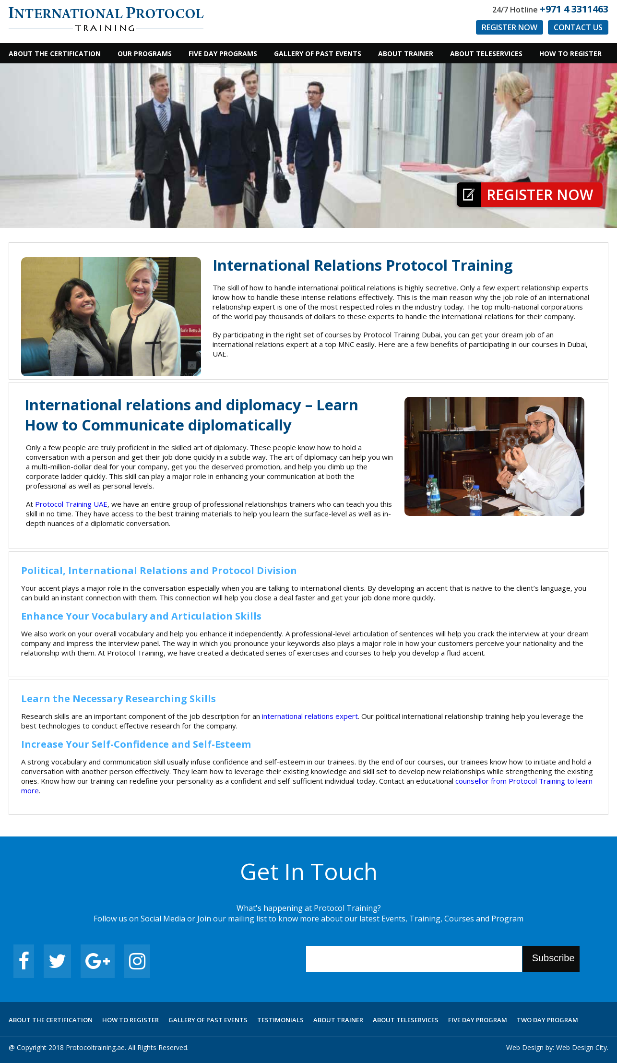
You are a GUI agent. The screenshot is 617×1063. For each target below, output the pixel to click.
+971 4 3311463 (574, 8)
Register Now (509, 27)
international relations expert (310, 716)
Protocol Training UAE (71, 504)
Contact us (578, 27)
